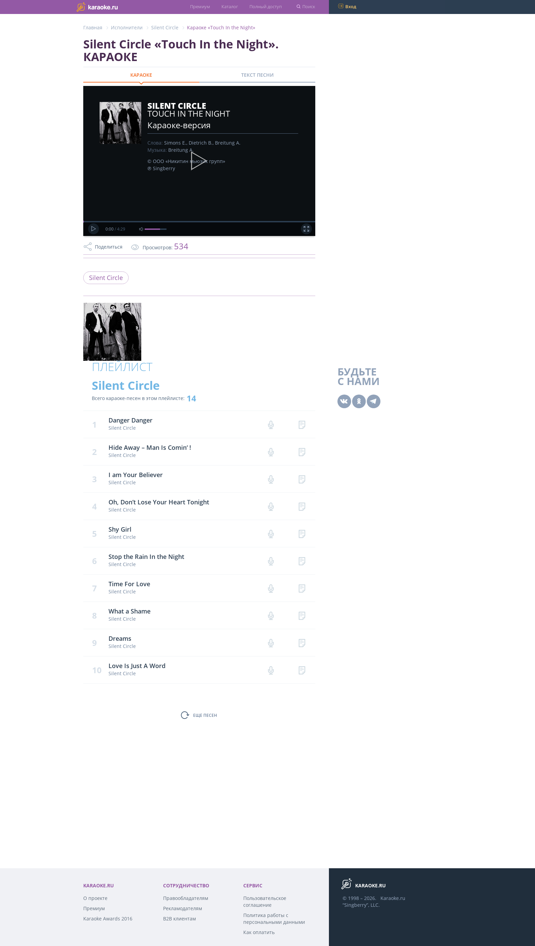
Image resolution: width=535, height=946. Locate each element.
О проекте (95, 898)
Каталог (229, 6)
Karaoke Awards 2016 (107, 918)
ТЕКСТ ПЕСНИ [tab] (257, 75)
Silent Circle (164, 27)
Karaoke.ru (392, 898)
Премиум (200, 6)
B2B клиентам (179, 918)
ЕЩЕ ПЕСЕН (205, 715)
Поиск (308, 6)
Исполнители (127, 27)
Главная (92, 27)
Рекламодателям (182, 908)
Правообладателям (185, 898)
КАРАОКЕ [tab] (141, 75)
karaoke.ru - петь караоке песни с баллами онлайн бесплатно (111, 6)
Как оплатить (259, 932)
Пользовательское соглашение (264, 901)
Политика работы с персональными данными (274, 918)
